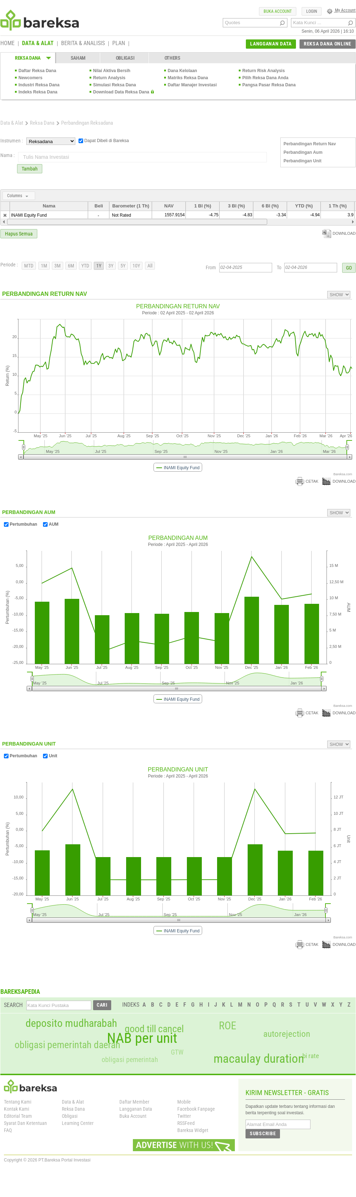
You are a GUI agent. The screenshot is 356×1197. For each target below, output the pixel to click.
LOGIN (311, 11)
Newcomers (30, 77)
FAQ (8, 1130)
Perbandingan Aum (303, 152)
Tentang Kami (17, 1102)
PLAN (118, 43)
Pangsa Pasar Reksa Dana (269, 84)
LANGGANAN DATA (271, 44)
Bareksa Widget (192, 1130)
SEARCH (13, 1005)
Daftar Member (134, 1102)
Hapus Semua (19, 234)
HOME (7, 43)
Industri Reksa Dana (38, 84)
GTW (177, 1052)
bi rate (310, 1055)
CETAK (307, 481)
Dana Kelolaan (182, 70)
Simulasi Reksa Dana (114, 84)
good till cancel (154, 1029)
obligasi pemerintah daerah (67, 1045)
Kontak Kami (16, 1109)
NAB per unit (142, 1038)
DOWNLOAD (339, 233)
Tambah (30, 169)
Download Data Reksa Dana (121, 92)
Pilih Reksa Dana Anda (265, 77)
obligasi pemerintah (130, 1059)
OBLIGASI (125, 58)
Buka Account (132, 1116)
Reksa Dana (42, 123)
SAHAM (78, 58)
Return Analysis (109, 77)
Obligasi (69, 1116)
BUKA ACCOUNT (278, 11)
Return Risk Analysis (263, 70)
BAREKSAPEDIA (20, 991)
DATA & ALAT (38, 43)
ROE (227, 1025)
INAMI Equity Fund (29, 215)
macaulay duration (259, 1058)
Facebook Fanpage (196, 1109)
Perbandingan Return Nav (310, 143)
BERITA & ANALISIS (83, 43)
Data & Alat (11, 123)
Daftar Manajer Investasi (192, 84)
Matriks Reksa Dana (188, 77)
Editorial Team (18, 1116)
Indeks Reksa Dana (37, 92)
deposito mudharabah (71, 1023)
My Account (341, 10)
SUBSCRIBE (263, 1133)
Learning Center (77, 1123)
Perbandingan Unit (303, 160)
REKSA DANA (28, 58)
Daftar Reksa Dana (37, 70)
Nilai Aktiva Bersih (111, 70)
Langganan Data (135, 1109)
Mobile (184, 1102)
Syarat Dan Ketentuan (25, 1123)
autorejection (286, 1033)
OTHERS (172, 58)
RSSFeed (186, 1123)
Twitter (184, 1116)
